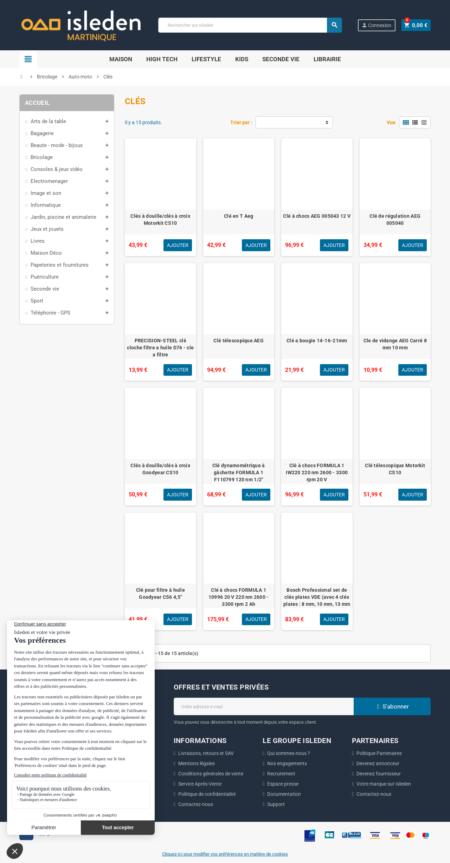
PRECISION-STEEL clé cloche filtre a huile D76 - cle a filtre (160, 347)
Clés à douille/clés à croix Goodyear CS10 (160, 469)
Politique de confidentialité (207, 794)
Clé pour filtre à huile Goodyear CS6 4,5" (160, 593)
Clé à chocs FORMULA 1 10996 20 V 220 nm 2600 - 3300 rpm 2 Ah (238, 597)
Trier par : (241, 122)
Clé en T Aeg (238, 216)
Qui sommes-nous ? (288, 753)
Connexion (378, 25)
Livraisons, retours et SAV (206, 753)
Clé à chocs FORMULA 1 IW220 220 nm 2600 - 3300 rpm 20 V (317, 472)
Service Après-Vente (199, 784)
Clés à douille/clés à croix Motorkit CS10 (160, 219)
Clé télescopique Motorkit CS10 (395, 469)
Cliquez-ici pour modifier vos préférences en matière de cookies (225, 854)
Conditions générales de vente (210, 773)
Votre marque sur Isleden (383, 784)
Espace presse (282, 784)
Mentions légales (196, 763)
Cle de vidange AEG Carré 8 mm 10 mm (395, 344)
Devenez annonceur (377, 763)
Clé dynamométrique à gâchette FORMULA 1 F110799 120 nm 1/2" (238, 472)
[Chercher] (251, 25)
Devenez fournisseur (378, 773)
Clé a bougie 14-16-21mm (317, 340)
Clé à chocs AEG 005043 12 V (317, 216)
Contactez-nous (195, 804)
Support (276, 804)
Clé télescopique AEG (238, 340)
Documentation (284, 794)
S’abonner (392, 706)
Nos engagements (287, 763)
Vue (391, 122)
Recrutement (281, 773)
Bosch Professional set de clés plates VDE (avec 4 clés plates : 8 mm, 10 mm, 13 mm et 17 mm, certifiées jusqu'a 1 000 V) (317, 604)
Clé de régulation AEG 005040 (394, 219)
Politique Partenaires (379, 753)
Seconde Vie (281, 59)
